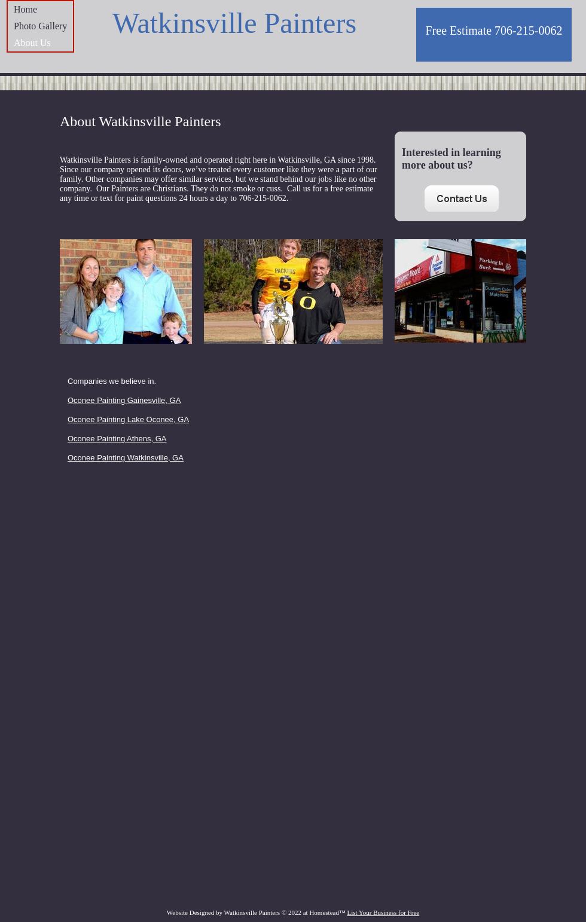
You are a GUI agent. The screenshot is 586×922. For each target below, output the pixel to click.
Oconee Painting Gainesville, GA (124, 400)
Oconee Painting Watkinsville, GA (126, 457)
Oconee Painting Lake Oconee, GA (128, 419)
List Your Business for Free (383, 912)
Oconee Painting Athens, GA (117, 438)
